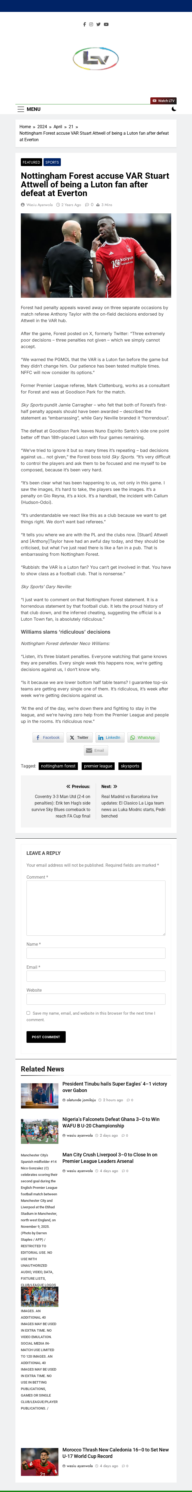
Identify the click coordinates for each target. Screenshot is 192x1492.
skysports (130, 766)
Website (34, 990)
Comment (37, 877)
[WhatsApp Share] (143, 737)
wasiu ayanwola (40, 204)
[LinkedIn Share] (110, 737)
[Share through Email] (96, 750)
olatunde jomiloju (81, 1100)
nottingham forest (58, 766)
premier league (98, 766)
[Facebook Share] (48, 737)
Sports (52, 162)
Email (33, 967)
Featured (31, 162)
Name (34, 944)
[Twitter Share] (79, 737)
